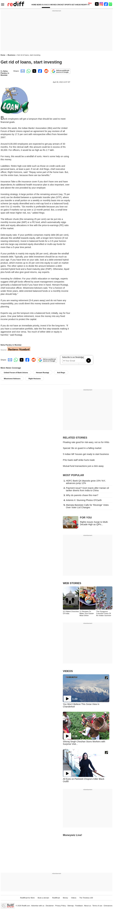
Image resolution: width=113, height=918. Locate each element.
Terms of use (97, 906)
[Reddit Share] (46, 71)
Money (65, 898)
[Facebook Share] (40, 71)
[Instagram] (101, 4)
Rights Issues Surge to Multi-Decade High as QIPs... (94, 523)
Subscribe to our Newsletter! (73, 357)
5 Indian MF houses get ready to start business (86, 454)
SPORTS (67, 5)
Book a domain (43, 898)
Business (11, 55)
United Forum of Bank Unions (16, 372)
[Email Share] (22, 71)
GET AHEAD (76, 5)
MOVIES (53, 5)
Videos (73, 898)
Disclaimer (50, 906)
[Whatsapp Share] (28, 71)
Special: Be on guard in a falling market (82, 448)
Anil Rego (61, 372)
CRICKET (60, 5)
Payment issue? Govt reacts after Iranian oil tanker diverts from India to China (87, 489)
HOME (33, 5)
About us (87, 906)
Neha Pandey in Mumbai (5, 73)
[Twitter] (96, 4)
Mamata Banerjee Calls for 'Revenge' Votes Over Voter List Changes (87, 506)
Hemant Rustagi (42, 372)
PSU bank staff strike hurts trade (79, 460)
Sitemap (70, 906)
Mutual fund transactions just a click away (83, 466)
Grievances (108, 906)
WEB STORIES (72, 583)
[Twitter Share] (34, 71)
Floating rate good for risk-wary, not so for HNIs (86, 442)
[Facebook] (106, 4)
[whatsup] (110, 4)
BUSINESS (46, 5)
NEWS (39, 5)
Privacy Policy (60, 906)
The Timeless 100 (86, 898)
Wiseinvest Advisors (12, 378)
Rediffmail (56, 898)
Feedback (79, 906)
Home (3, 55)
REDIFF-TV (85, 5)
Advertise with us (37, 906)
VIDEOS (68, 671)
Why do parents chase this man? (82, 495)
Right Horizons (34, 378)
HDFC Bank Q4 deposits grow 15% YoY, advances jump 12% (86, 481)
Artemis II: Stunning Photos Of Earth (84, 500)
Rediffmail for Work (27, 898)
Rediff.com (26, 906)
